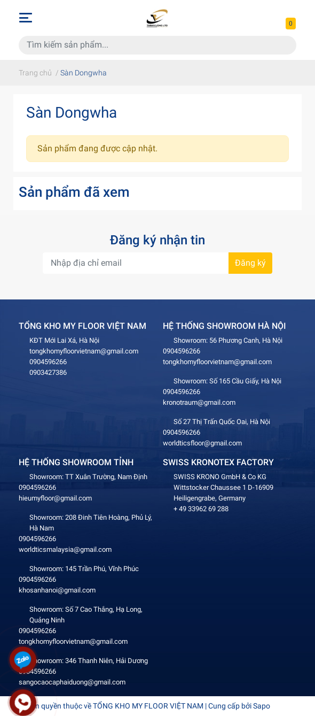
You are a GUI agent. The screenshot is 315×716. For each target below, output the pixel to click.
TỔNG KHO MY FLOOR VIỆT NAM (148, 706)
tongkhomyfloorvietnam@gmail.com (83, 351)
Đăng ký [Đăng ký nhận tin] (250, 263)
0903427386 (48, 372)
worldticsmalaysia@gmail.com (65, 549)
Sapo (261, 706)
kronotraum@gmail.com (199, 402)
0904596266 (48, 362)
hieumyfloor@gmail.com (55, 498)
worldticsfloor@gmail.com (202, 443)
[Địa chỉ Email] (157, 263)
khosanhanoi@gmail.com (57, 590)
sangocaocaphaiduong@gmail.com (72, 682)
